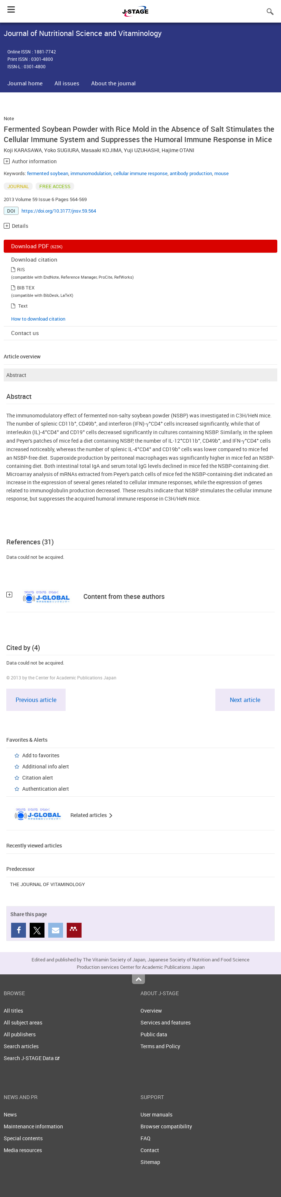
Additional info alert (45, 766)
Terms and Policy (160, 1046)
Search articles (21, 1046)
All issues (66, 83)
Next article (245, 700)
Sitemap (150, 1161)
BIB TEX (25, 287)
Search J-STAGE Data (32, 1058)
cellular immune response (140, 173)
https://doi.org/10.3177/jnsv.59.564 (59, 210)
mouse (221, 173)
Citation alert (37, 777)
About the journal (113, 83)
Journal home (25, 83)
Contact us (25, 333)
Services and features (165, 1022)
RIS (21, 269)
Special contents (23, 1138)
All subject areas (23, 1022)
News (10, 1114)
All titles (13, 1010)
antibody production (191, 173)
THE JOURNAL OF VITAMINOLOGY (47, 884)
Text (23, 305)
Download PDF (37, 246)
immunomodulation (90, 173)
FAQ (145, 1138)
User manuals (156, 1114)
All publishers (20, 1034)
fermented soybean (47, 173)
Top (138, 979)
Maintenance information (33, 1126)
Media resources (23, 1150)
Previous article (36, 700)
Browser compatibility (166, 1126)
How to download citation (38, 318)
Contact (149, 1150)
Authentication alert (45, 788)
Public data (153, 1034)
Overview (151, 1010)
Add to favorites (40, 755)
